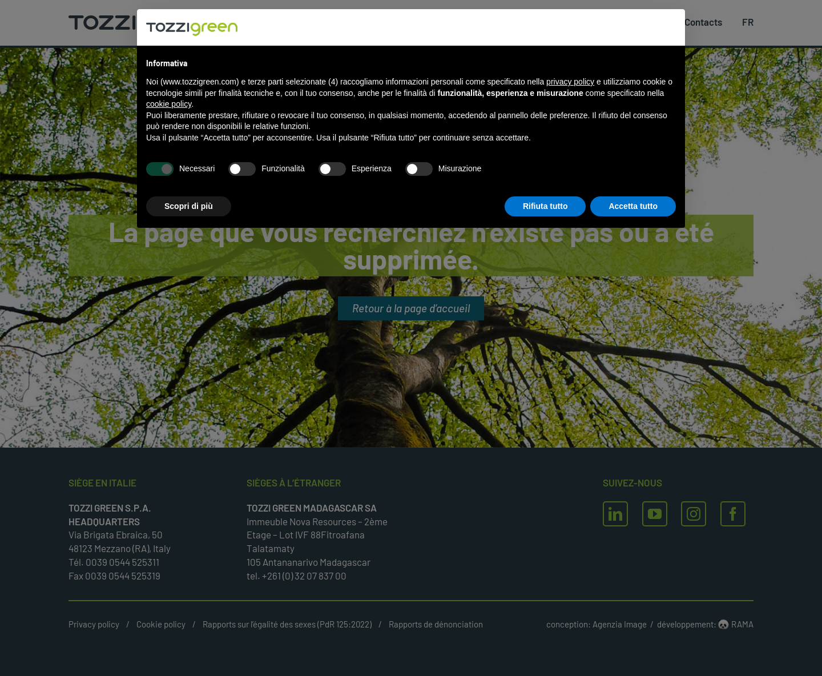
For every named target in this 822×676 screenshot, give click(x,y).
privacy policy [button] (570, 81)
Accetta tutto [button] (633, 206)
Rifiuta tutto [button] (545, 206)
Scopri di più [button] (188, 206)
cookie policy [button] (168, 103)
